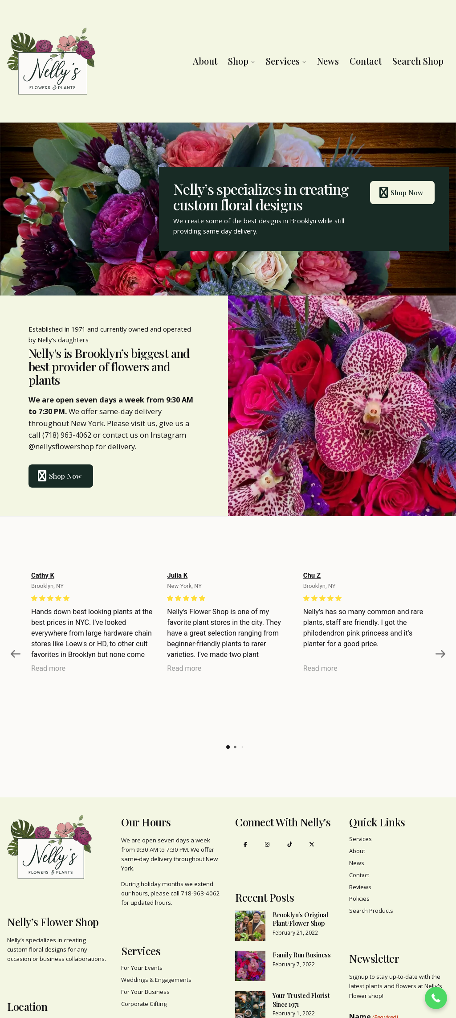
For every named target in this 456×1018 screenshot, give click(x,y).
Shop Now (397, 192)
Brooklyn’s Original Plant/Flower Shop (300, 885)
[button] (436, 998)
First (356, 1000)
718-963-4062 (200, 859)
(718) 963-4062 (66, 435)
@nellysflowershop (61, 446)
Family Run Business (302, 921)
